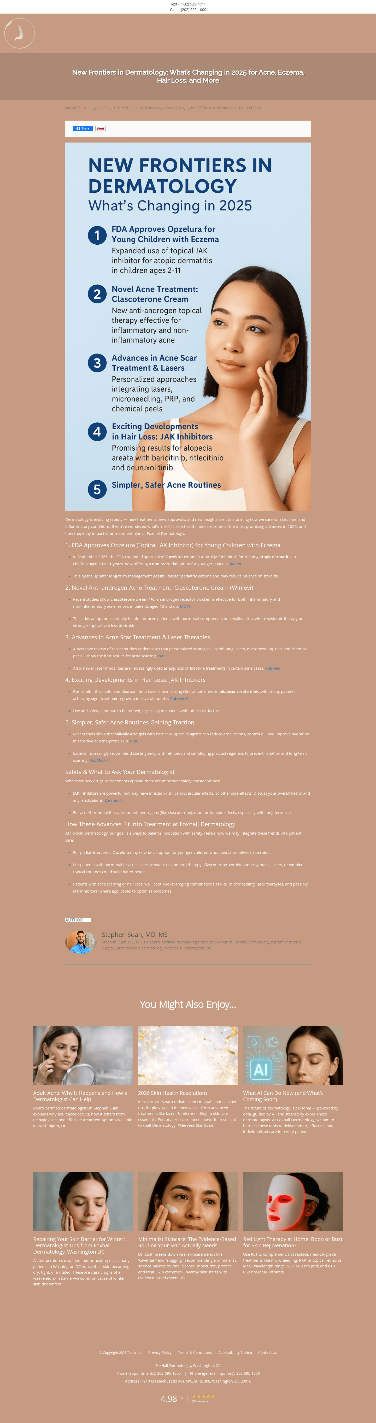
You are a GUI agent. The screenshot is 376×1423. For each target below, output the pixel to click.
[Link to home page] (18, 33)
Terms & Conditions (195, 1352)
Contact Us (267, 1352)
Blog (107, 107)
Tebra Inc (134, 1352)
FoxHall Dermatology (81, 107)
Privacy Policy (160, 1352)
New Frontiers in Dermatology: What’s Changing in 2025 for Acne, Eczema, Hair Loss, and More (189, 107)
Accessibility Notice (235, 1352)
